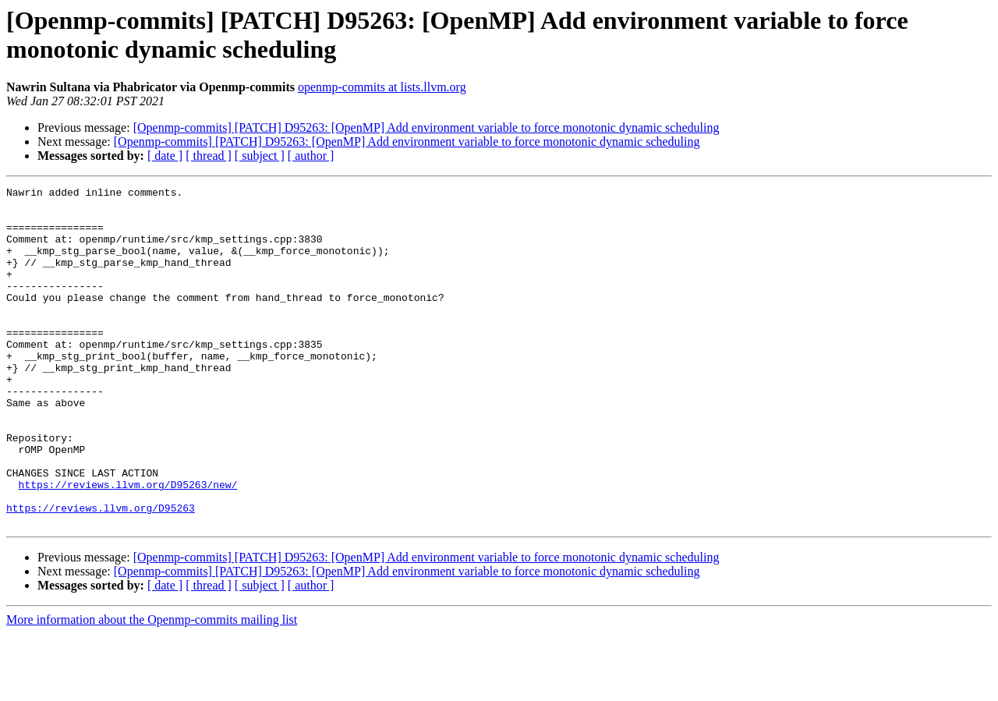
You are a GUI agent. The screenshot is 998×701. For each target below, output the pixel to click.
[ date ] (164, 155)
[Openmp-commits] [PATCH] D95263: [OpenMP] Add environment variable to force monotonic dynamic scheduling (426, 127)
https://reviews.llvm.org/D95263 (100, 573)
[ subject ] (260, 155)
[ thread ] (209, 155)
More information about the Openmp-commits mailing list (151, 687)
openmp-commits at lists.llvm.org (382, 87)
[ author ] (311, 155)
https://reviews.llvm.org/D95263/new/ (128, 545)
